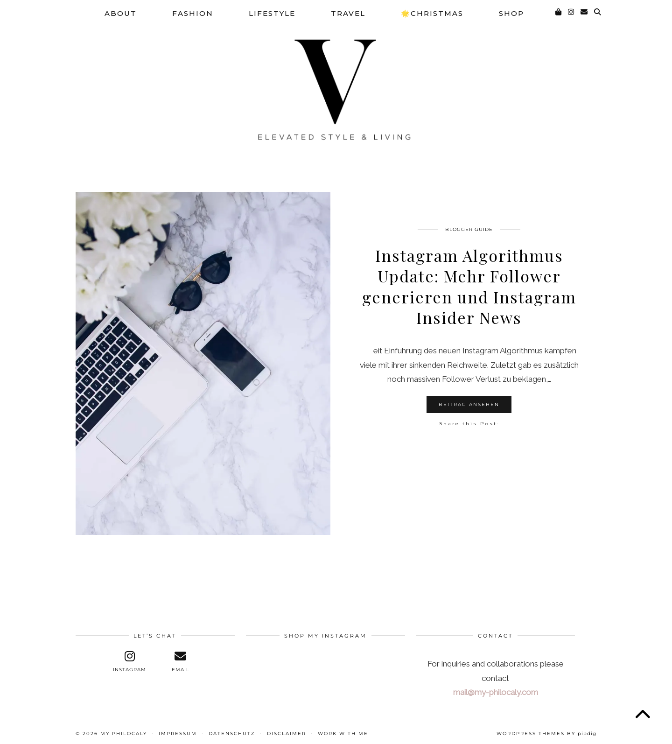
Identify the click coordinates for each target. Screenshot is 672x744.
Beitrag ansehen (469, 404)
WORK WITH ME (343, 733)
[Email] (584, 11)
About (121, 13)
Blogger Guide (469, 229)
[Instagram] (571, 11)
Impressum (178, 733)
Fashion (192, 13)
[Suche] (598, 11)
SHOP (511, 13)
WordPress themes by (546, 733)
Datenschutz (232, 733)
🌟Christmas (432, 13)
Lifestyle (272, 13)
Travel (348, 13)
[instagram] (129, 661)
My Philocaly (123, 733)
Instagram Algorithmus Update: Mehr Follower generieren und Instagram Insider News (469, 286)
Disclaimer (286, 733)
